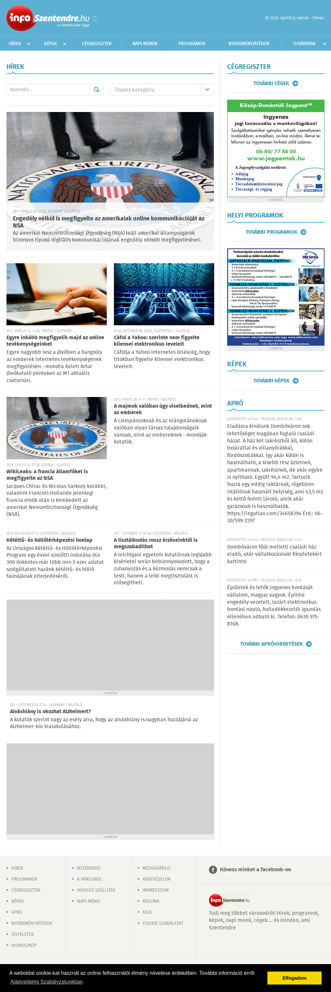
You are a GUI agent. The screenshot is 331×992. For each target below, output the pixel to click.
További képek (271, 381)
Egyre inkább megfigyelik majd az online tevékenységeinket (55, 341)
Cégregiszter (97, 43)
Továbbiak (304, 43)
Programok (191, 43)
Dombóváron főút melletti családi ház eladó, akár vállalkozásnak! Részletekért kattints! (274, 554)
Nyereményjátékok (249, 43)
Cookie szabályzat (162, 923)
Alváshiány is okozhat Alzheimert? (50, 712)
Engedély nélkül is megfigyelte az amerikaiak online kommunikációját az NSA (108, 222)
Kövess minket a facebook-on (255, 870)
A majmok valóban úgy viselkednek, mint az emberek (163, 409)
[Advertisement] (110, 645)
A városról (89, 879)
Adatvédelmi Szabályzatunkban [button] (46, 982)
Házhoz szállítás (96, 890)
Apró (16, 912)
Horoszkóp (24, 945)
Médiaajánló (156, 868)
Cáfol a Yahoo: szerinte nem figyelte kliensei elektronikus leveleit (157, 341)
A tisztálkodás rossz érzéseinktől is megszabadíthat (156, 543)
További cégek (271, 83)
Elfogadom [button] (295, 978)
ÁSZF (147, 912)
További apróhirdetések (271, 644)
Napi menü (88, 901)
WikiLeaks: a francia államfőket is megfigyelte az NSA (47, 475)
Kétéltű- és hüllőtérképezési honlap (49, 540)
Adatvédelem (156, 879)
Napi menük (145, 43)
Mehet (96, 89)
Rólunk (150, 901)
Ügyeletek (22, 934)
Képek (50, 43)
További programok (271, 232)
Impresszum (155, 890)
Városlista (94, 18)
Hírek (15, 43)
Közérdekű (88, 868)
